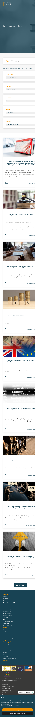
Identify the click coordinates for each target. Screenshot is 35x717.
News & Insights (6, 644)
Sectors (5, 627)
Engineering (5, 629)
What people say (7, 650)
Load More (20, 585)
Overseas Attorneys (7, 615)
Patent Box (5, 619)
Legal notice (5, 684)
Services (5, 594)
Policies (4, 692)
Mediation (5, 607)
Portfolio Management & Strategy (10, 602)
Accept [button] (17, 709)
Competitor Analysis (7, 611)
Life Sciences (6, 631)
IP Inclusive (5, 656)
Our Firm (5, 646)
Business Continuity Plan (8, 686)
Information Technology (8, 633)
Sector (8, 98)
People (5, 640)
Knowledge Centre (8, 642)
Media (8, 110)
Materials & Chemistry (8, 638)
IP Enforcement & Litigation (9, 604)
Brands (4, 636)
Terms (3, 694)
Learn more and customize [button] (17, 713)
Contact (5, 660)
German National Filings (8, 625)
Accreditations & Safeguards (9, 658)
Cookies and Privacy (6, 690)
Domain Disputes (7, 613)
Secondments (6, 623)
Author (8, 121)
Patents (5, 596)
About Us (5, 648)
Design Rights (6, 600)
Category (9, 74)
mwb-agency (14, 680)
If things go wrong (6, 688)
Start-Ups (5, 617)
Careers (5, 652)
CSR (4, 654)
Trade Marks (6, 598)
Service (8, 86)
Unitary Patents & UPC (8, 621)
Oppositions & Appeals (8, 609)
